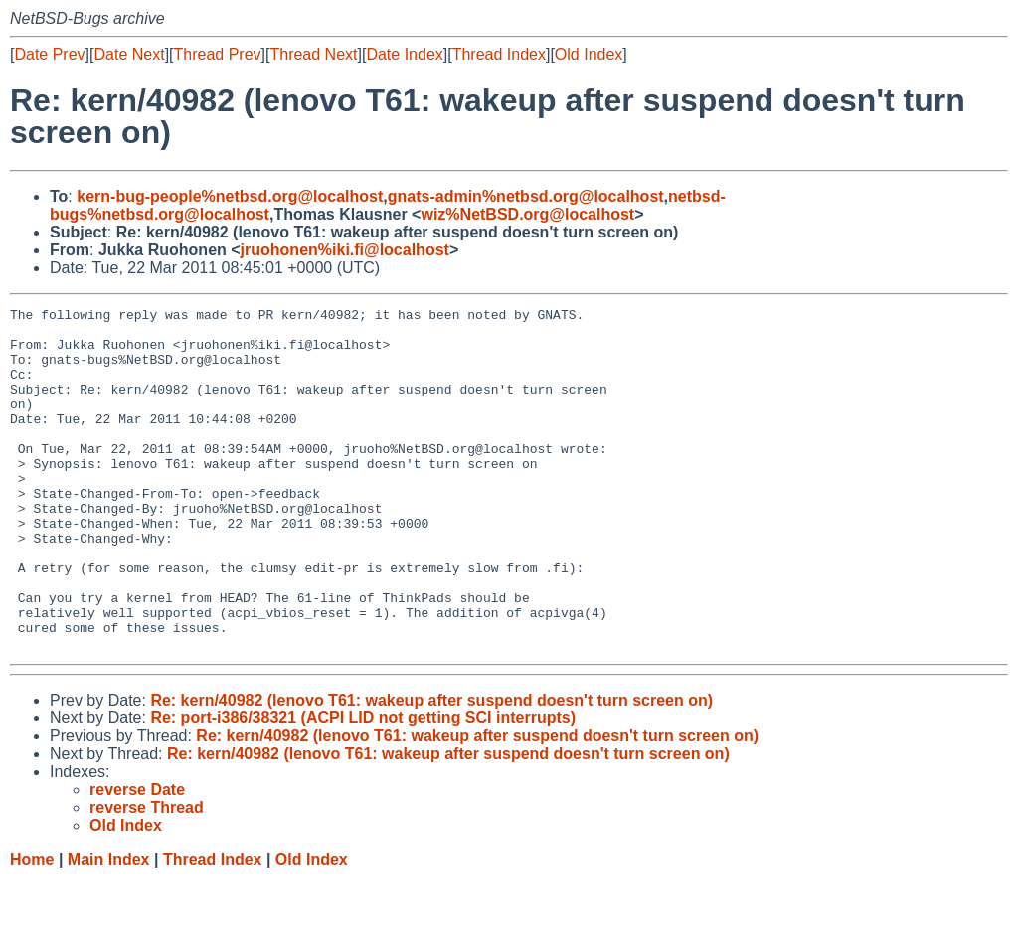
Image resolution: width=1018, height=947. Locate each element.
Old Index (588, 54)
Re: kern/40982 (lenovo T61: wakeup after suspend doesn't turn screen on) (431, 768)
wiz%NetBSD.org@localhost (527, 214)
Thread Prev (217, 54)
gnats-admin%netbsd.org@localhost (526, 196)
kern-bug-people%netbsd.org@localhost (230, 196)
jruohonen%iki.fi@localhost (345, 249)
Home (32, 927)
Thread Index (499, 54)
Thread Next (313, 54)
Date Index (404, 54)
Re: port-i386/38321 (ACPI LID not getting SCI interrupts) (363, 786)
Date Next (128, 54)
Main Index (109, 927)
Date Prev (49, 54)
